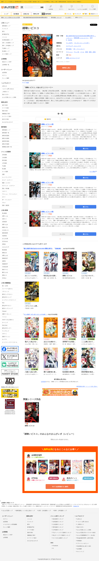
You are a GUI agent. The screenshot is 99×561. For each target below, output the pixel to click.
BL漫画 (4, 168)
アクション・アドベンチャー (9, 194)
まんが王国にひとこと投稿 (9, 97)
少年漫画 (4, 163)
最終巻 (47, 119)
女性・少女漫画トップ (8, 42)
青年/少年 (36, 14)
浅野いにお (5, 216)
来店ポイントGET (7, 62)
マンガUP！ (27, 314)
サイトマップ (80, 551)
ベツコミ (4, 317)
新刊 (84, 14)
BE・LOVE (5, 286)
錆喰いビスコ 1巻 (47, 124)
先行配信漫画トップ (7, 40)
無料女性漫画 (5, 135)
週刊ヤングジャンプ (7, 308)
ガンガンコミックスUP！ (38, 314)
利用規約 (79, 540)
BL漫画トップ (5, 51)
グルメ (4, 202)
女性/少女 (26, 14)
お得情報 (5, 537)
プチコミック (5, 291)
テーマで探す (5, 108)
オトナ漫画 (5, 171)
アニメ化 (76, 52)
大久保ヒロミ (5, 230)
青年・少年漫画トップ (8, 45)
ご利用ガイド (5, 91)
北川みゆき (5, 241)
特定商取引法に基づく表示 (83, 546)
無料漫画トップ (6, 26)
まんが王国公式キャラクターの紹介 (86, 532)
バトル (82, 52)
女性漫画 (4, 154)
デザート (4, 333)
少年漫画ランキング (57, 530)
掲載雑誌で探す (6, 113)
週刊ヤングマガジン (7, 294)
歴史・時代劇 (5, 188)
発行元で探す (5, 119)
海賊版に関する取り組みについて (10, 387)
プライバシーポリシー (82, 543)
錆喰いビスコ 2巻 (47, 153)
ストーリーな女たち (7, 288)
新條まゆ (4, 252)
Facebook (54, 545)
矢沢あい (4, 278)
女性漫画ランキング (57, 521)
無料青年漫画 (5, 141)
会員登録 (4, 72)
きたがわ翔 (5, 238)
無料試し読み (66, 68)
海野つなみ (5, 224)
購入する (85, 148)
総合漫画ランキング (57, 519)
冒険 (86, 52)
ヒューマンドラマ (6, 177)
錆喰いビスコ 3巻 (47, 182)
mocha (70, 40)
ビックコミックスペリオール (9, 342)
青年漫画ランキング (57, 527)
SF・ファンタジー (7, 199)
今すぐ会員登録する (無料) (60, 486)
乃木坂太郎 (5, 266)
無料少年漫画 (5, 144)
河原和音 (4, 235)
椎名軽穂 (4, 250)
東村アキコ (5, 269)
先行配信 (16, 14)
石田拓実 (4, 221)
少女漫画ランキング (57, 524)
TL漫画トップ (5, 48)
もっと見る (93, 171)
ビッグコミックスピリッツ (9, 300)
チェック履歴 (5, 78)
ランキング (77, 14)
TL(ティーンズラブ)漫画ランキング (61, 532)
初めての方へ (5, 94)
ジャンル (67, 14)
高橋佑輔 (81, 38)
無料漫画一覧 (5, 132)
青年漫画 (4, 160)
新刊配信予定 (5, 34)
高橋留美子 (5, 264)
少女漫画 (4, 157)
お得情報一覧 (5, 64)
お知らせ (4, 86)
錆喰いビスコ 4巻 (47, 211)
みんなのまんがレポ (7, 122)
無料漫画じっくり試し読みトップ (25, 510)
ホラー (4, 197)
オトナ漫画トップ (6, 54)
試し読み (62, 148)
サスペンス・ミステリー (8, 185)
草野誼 (4, 244)
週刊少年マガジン (6, 305)
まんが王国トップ (7, 510)
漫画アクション (6, 336)
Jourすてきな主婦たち (8, 319)
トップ (6, 14)
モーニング (5, 322)
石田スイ (4, 219)
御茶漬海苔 (5, 233)
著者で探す (5, 110)
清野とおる (5, 255)
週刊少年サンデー (6, 328)
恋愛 (3, 174)
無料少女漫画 (5, 138)
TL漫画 (4, 166)
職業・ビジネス (6, 183)
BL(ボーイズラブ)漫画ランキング (60, 535)
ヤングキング (5, 331)
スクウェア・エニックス (73, 46)
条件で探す (5, 105)
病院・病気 (92, 52)
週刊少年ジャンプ (6, 297)
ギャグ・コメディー (7, 180)
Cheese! (4, 311)
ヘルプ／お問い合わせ (8, 89)
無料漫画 (46, 14)
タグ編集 (26, 82)
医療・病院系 (5, 205)
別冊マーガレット (6, 314)
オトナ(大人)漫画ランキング (59, 538)
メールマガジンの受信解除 (10, 524)
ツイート (94, 25)
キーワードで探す (6, 116)
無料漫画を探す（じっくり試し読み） (87, 386)
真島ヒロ (4, 275)
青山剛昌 (4, 213)
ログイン (4, 75)
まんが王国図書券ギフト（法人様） (86, 535)
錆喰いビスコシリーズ (73, 58)
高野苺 (4, 261)
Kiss (3, 302)
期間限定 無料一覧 (7, 147)
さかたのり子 (5, 247)
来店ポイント (93, 14)
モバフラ (4, 339)
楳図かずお (5, 227)
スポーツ (4, 191)
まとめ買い (72, 119)
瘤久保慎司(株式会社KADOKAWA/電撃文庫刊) (38, 248)
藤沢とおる (5, 272)
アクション (69, 52)
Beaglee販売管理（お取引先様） (85, 538)
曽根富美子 (5, 258)
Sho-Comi (4, 325)
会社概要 (79, 549)
